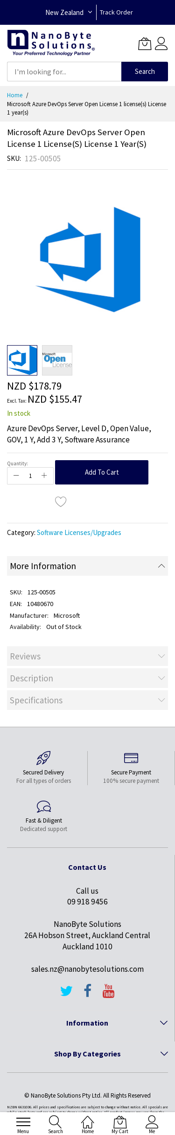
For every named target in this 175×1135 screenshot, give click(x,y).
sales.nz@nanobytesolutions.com (87, 969)
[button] (57, 360)
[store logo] (51, 43)
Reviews (25, 656)
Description (31, 678)
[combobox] (64, 71)
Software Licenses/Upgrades (79, 532)
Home (14, 95)
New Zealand (64, 12)
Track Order (116, 12)
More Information (43, 565)
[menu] (23, 1122)
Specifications (36, 700)
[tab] (87, 566)
